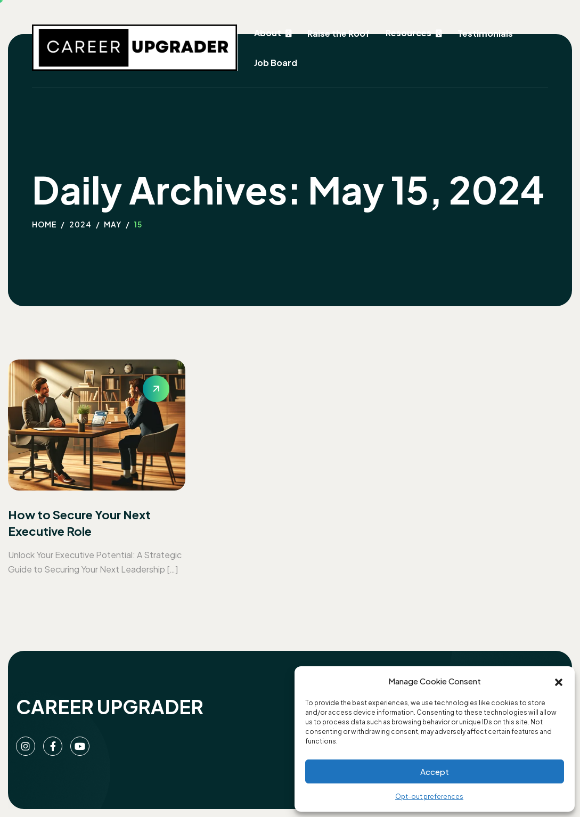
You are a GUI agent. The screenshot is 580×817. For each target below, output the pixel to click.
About (267, 32)
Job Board (275, 62)
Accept (434, 771)
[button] (558, 681)
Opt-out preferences (429, 796)
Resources (408, 32)
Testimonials (485, 33)
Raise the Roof (338, 33)
